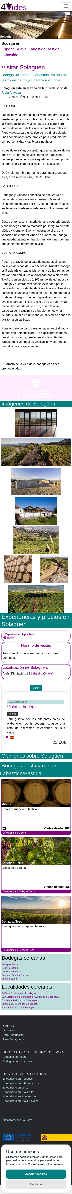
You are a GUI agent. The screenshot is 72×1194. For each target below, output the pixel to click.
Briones (6, 1003)
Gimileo (6, 1000)
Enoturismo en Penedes (18, 1078)
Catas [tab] (36, 688)
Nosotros (8, 1030)
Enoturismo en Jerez (16, 1087)
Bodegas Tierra (10, 964)
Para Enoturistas (13, 1034)
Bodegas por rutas (14, 1056)
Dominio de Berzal (11, 971)
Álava (21, 49)
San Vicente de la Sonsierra (16, 996)
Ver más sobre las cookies (45, 1164)
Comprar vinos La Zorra (17, 1120)
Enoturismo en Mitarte (14, 832)
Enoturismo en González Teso (18, 950)
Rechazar (36, 1184)
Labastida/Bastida (44, 49)
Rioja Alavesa (11, 92)
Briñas (5, 993)
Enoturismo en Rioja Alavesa (21, 1100)
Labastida (9, 55)
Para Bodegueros (14, 1039)
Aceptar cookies (36, 1173)
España (8, 49)
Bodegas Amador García (15, 975)
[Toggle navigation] (66, 6)
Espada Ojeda (9, 978)
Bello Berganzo (10, 968)
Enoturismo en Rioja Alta (18, 1092)
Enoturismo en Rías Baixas (20, 1096)
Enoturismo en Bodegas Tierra (18, 891)
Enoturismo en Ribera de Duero (22, 1083)
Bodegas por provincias (17, 1061)
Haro (4, 1007)
